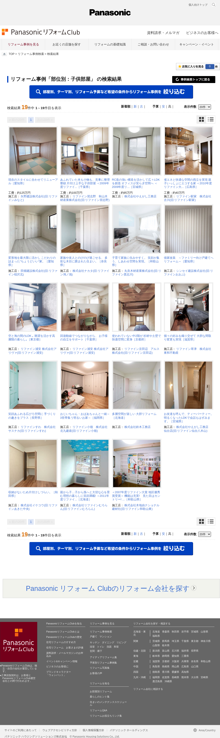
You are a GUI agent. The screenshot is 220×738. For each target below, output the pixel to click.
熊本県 (185, 677)
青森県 (165, 631)
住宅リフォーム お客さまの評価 (64, 647)
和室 (116, 646)
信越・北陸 (139, 650)
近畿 (135, 661)
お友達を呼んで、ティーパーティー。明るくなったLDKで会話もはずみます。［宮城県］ (188, 417)
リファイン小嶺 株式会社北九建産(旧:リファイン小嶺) (84, 428)
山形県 (204, 631)
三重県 (185, 656)
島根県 (165, 666)
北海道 (156, 631)
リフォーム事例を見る (23, 44)
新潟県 (156, 650)
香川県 (165, 671)
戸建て (93, 636)
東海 (135, 656)
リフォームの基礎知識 (110, 44)
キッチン (95, 642)
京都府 (165, 661)
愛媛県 (175, 671)
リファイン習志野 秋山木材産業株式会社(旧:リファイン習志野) (85, 198)
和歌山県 (206, 661)
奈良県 (194, 661)
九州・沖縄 (139, 677)
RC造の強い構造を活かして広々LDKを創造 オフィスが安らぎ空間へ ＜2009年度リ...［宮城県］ (136, 183)
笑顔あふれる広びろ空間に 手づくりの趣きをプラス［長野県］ (32, 415)
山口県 (194, 666)
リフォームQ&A (98, 710)
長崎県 (175, 677)
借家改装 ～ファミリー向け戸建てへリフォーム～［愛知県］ (188, 259)
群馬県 (165, 641)
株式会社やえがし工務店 (140, 196)
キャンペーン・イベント (196, 44)
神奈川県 (206, 641)
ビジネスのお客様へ (202, 33)
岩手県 (185, 631)
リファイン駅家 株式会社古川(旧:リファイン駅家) (187, 198)
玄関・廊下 (96, 651)
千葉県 (185, 641)
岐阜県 (156, 656)
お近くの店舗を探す (67, 44)
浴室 (92, 646)
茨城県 (156, 641)
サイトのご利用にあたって (20, 730)
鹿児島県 (157, 681)
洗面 (109, 646)
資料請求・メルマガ (163, 33)
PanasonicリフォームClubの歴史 (64, 637)
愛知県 (175, 656)
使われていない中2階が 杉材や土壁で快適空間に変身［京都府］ (136, 337)
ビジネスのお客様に (57, 666)
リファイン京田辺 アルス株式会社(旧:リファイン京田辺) (136, 350)
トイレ (100, 646)
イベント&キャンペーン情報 (61, 661)
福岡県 (156, 677)
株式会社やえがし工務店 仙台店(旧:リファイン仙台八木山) (187, 428)
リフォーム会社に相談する (148, 689)
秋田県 (175, 631)
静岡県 (165, 656)
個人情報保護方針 (93, 730)
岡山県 (175, 666)
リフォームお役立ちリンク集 (106, 715)
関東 (135, 641)
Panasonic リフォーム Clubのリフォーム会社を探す (108, 588)
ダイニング (108, 642)
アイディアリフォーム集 (103, 657)
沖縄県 (168, 681)
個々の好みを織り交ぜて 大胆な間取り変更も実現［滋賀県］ (187, 337)
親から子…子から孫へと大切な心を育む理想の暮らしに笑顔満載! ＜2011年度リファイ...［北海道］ (85, 495)
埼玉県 (175, 641)
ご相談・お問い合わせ (153, 44)
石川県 (175, 650)
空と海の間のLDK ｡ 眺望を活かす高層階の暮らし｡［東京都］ (31, 337)
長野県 (194, 650)
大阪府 (175, 661)
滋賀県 (156, 661)
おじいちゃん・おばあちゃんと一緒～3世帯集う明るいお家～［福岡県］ (85, 415)
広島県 (185, 666)
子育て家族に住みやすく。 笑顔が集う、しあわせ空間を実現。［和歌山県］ (136, 261)
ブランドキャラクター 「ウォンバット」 (58, 673)
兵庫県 (185, 661)
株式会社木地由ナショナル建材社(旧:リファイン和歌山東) (136, 507)
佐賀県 (165, 677)
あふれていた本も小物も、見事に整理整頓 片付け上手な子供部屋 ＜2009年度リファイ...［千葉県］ (85, 183)
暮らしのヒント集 (100, 696)
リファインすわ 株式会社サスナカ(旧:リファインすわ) (32, 428)
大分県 (194, 677)
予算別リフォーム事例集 (103, 662)
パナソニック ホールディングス (129, 730)
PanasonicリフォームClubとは (62, 631)
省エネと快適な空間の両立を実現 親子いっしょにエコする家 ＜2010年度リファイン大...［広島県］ (188, 183)
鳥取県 (156, 666)
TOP (11, 54)
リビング (121, 642)
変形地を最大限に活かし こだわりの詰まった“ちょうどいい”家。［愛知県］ (32, 261)
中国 (135, 666)
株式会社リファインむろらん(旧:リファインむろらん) (84, 507)
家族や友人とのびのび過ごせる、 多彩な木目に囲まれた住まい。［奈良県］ (84, 261)
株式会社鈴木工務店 (137, 427)
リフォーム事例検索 (31, 54)
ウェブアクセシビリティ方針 (59, 730)
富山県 (165, 650)
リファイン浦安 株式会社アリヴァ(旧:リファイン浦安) (32, 350)
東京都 (194, 641)
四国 (135, 671)
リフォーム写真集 (100, 667)
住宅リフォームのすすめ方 (61, 642)
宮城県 (194, 631)
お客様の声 (96, 673)
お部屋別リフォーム (101, 691)
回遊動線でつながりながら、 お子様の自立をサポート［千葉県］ (84, 337)
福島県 (156, 635)
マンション (105, 636)
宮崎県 (204, 677)
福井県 (185, 650)
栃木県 (165, 645)
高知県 (185, 671)
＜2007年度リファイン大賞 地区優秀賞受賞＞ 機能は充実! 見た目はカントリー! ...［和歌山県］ (136, 495)
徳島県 (156, 671)
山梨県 (156, 645)
